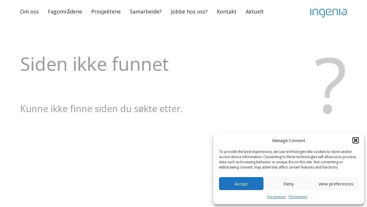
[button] (355, 140)
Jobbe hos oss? (189, 11)
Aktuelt (255, 11)
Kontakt (227, 11)
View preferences (336, 184)
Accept (241, 184)
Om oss (29, 11)
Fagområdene (65, 11)
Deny (289, 184)
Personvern (276, 196)
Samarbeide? (146, 11)
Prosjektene (106, 11)
